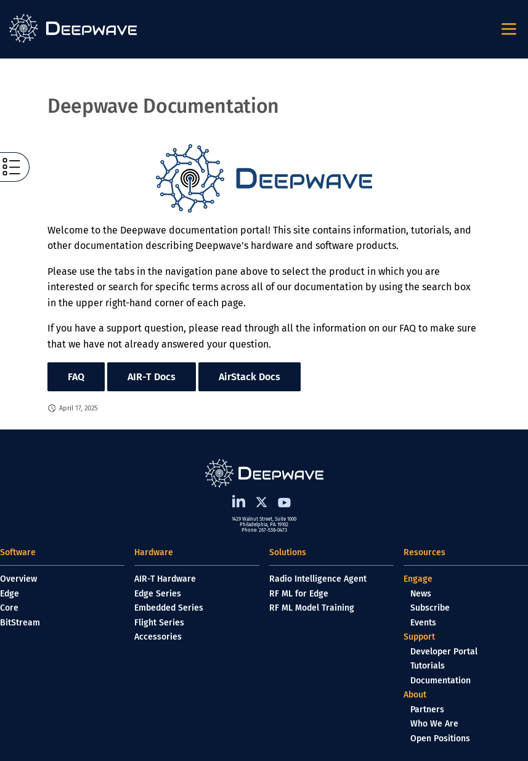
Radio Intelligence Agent (318, 579)
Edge (9, 593)
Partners (427, 709)
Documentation (440, 680)
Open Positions (440, 738)
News (420, 593)
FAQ (76, 377)
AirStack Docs (249, 377)
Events (423, 622)
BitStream (20, 622)
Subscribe (430, 608)
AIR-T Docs (152, 377)
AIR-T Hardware (165, 579)
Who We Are (434, 723)
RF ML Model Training (311, 608)
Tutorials (427, 666)
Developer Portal (443, 651)
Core (9, 608)
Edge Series (157, 593)
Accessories (158, 637)
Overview (18, 579)
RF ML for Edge (298, 593)
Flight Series (159, 622)
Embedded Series (168, 608)
